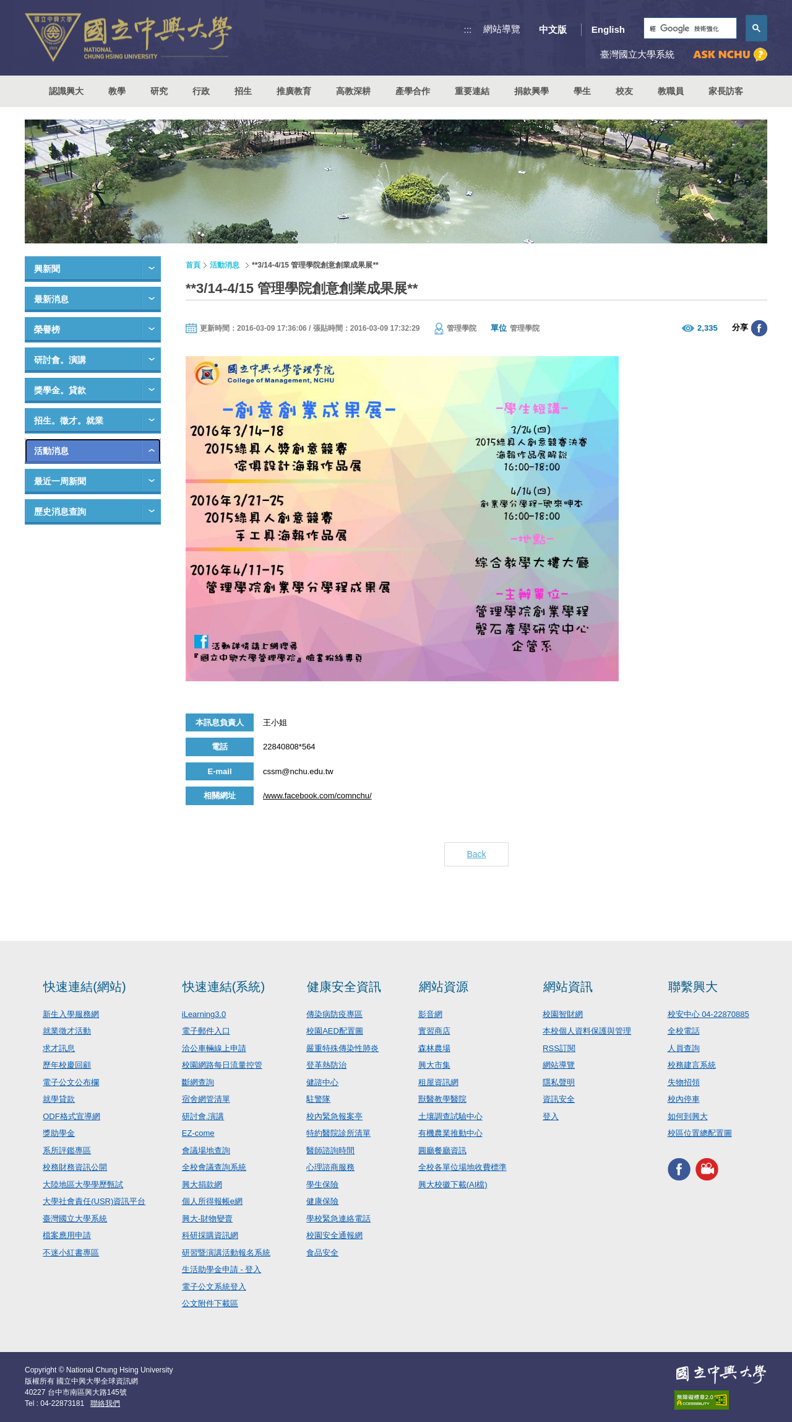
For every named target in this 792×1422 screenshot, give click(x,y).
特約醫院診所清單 (338, 1133)
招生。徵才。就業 (68, 420)
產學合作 (412, 91)
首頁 (193, 265)
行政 (201, 91)
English (608, 29)
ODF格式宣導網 (71, 1116)
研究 (159, 91)
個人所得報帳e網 (212, 1201)
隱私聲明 (559, 1082)
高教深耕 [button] (353, 91)
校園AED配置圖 (334, 1031)
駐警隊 (318, 1099)
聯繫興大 (693, 986)
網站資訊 (568, 986)
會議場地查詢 (206, 1150)
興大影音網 (706, 1169)
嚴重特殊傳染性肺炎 (342, 1048)
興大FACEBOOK (679, 1169)
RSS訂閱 (559, 1048)
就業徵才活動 (67, 1031)
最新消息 (51, 299)
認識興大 (66, 91)
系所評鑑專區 (67, 1150)
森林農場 (434, 1048)
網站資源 (443, 986)
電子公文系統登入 (214, 1286)
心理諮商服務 (330, 1167)
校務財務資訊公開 (75, 1167)
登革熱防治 (326, 1065)
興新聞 (47, 269)
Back (476, 854)
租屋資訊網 (438, 1082)
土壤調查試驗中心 (450, 1116)
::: (468, 29)
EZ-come (198, 1133)
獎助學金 (59, 1133)
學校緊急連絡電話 (338, 1218)
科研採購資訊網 (210, 1235)
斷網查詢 (198, 1082)
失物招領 (684, 1082)
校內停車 (684, 1099)
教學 (117, 91)
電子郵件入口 (206, 1031)
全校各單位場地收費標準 (462, 1167)
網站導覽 (501, 29)
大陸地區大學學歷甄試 (83, 1184)
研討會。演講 (60, 360)
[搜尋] (689, 29)
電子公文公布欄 (71, 1082)
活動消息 (51, 451)
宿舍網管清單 (206, 1099)
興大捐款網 (202, 1184)
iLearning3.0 (204, 1014)
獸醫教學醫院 (442, 1099)
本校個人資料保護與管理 (587, 1031)
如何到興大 (688, 1116)
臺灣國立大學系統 (75, 1218)
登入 (551, 1116)
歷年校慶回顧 (67, 1065)
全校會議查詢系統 (214, 1167)
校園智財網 (563, 1014)
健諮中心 (322, 1082)
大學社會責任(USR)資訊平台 (94, 1201)
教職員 (671, 91)
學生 (582, 91)
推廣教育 (294, 91)
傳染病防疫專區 (334, 1014)
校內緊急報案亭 (334, 1116)
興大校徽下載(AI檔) (453, 1184)
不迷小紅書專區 (71, 1252)
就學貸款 (59, 1099)
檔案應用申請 (67, 1235)
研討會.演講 (203, 1116)
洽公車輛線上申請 (214, 1048)
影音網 (430, 1014)
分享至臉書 (759, 328)
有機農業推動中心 (450, 1133)
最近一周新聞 (60, 481)
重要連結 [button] (472, 91)
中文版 (553, 29)
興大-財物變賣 (207, 1218)
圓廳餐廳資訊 (442, 1150)
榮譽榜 (47, 329)
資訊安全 (559, 1099)
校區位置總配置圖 (700, 1133)
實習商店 (434, 1031)
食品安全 (322, 1252)
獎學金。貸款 (60, 390)
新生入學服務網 (71, 1014)
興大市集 (434, 1065)
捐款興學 (531, 91)
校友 (624, 91)
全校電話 (684, 1031)
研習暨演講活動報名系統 (226, 1252)
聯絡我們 (105, 1403)
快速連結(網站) (84, 986)
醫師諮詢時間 (330, 1150)
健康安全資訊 (344, 986)
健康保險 (322, 1201)
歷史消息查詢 (60, 512)
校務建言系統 (692, 1065)
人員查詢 (684, 1048)
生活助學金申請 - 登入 (222, 1269)
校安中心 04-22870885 (708, 1014)
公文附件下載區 (210, 1303)
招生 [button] (243, 91)
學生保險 (322, 1184)
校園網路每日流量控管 (222, 1065)
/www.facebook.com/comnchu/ (317, 795)
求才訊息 (59, 1048)
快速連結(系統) (224, 986)
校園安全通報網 (334, 1235)
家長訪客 (725, 91)
